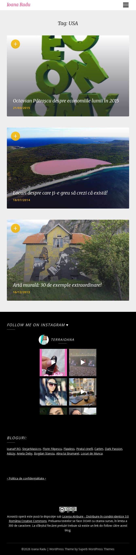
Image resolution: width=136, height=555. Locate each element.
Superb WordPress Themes (96, 549)
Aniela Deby (24, 453)
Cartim (99, 449)
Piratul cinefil (84, 449)
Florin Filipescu (52, 449)
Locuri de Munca (92, 453)
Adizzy (11, 453)
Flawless (69, 449)
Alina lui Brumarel (67, 453)
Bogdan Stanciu (44, 453)
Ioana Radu (18, 4)
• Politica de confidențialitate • (26, 478)
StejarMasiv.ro (31, 449)
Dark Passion (113, 449)
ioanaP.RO (14, 449)
